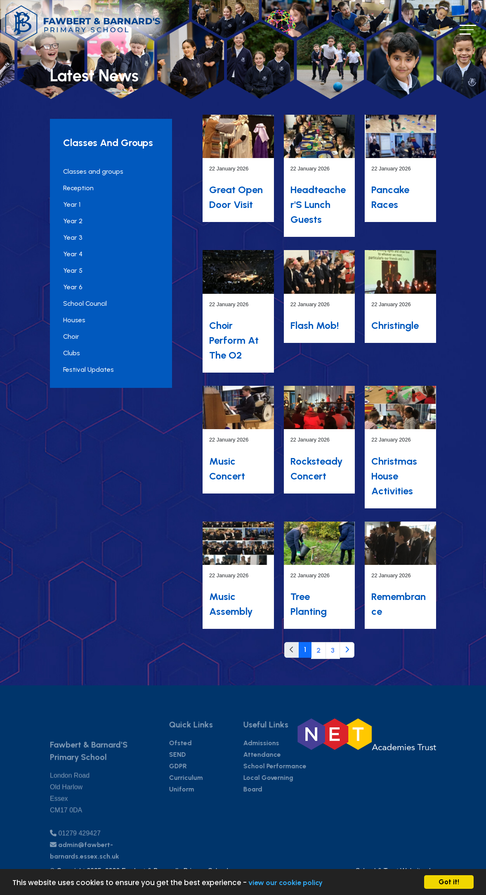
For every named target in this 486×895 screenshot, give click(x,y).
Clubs (71, 353)
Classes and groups (93, 171)
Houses (74, 320)
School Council (85, 303)
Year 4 (73, 254)
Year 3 (73, 237)
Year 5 (73, 270)
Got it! (449, 882)
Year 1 (71, 204)
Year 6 (73, 287)
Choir (71, 336)
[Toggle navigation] (468, 29)
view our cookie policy (285, 882)
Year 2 (73, 221)
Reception (78, 188)
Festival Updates (88, 369)
